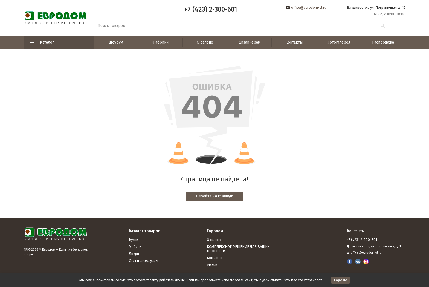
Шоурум (116, 42)
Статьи (212, 265)
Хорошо (340, 280)
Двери (134, 254)
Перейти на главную (214, 196)
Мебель (135, 247)
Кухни (133, 240)
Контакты (294, 42)
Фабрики (160, 42)
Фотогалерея (338, 42)
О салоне (205, 42)
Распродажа (383, 42)
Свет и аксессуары (143, 260)
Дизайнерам (249, 42)
